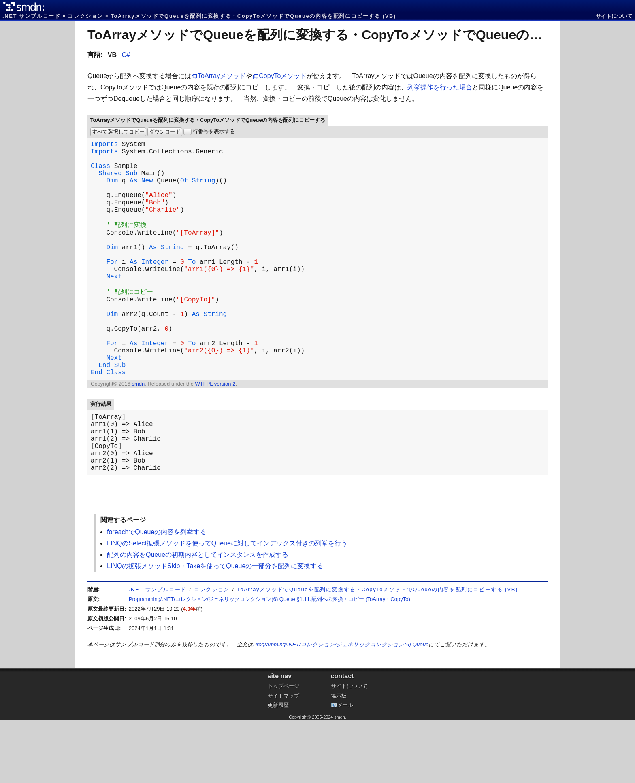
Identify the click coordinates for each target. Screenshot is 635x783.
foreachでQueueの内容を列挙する (156, 595)
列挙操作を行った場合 (439, 87)
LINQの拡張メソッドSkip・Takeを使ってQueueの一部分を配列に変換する (215, 629)
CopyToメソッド (283, 75)
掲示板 (339, 759)
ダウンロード (165, 132)
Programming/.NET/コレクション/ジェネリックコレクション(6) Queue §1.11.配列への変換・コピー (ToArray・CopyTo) (269, 662)
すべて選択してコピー (118, 132)
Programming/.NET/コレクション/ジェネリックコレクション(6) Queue (340, 707)
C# (125, 54)
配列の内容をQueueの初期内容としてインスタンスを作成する (197, 617)
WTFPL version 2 (215, 434)
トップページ (283, 749)
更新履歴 (278, 768)
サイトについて (614, 16)
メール (345, 768)
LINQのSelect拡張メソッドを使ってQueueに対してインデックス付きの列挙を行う (227, 606)
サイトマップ (283, 759)
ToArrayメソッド (222, 75)
